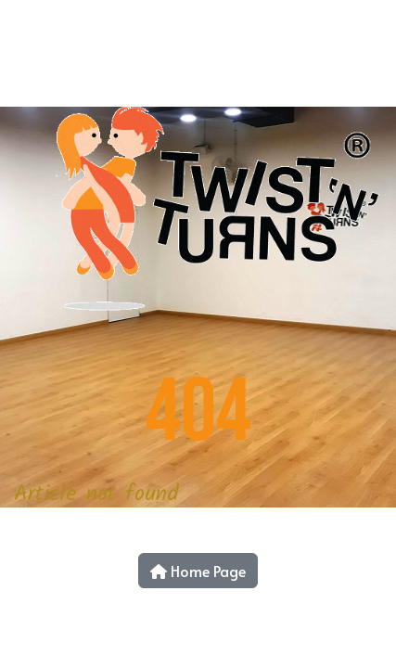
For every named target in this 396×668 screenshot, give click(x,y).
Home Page (198, 570)
